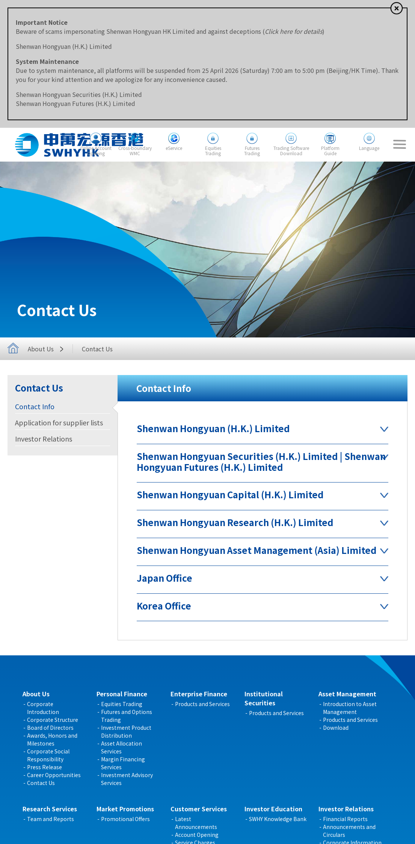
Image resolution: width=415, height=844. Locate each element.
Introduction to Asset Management (350, 707)
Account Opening (197, 834)
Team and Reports (50, 819)
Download (336, 727)
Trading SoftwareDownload (291, 150)
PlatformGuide (330, 150)
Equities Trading (121, 704)
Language (369, 148)
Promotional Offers (125, 819)
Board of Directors (50, 727)
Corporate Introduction (43, 707)
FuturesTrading (252, 150)
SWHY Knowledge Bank (277, 819)
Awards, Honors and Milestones (52, 739)
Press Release (44, 767)
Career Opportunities (54, 775)
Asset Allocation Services (121, 747)
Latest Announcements (196, 822)
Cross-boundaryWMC (135, 150)
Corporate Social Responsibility (48, 755)
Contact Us (41, 783)
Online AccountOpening (96, 150)
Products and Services (202, 704)
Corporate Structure (52, 719)
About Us (47, 348)
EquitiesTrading (213, 150)
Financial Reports (345, 819)
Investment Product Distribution (126, 731)
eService (174, 148)
